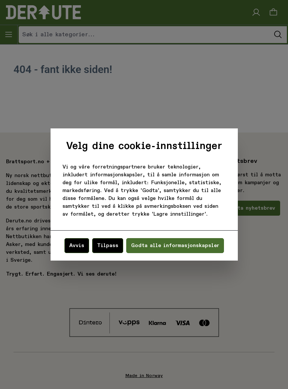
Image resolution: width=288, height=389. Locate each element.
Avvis (76, 245)
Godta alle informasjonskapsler (175, 245)
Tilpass (107, 245)
